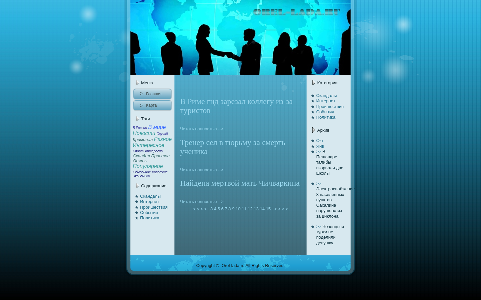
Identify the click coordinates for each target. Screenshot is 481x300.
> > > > (281, 208)
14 (262, 208)
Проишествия (153, 207)
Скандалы (150, 196)
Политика (149, 217)
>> (318, 151)
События (149, 212)
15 (268, 208)
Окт (320, 140)
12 (250, 208)
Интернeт (149, 201)
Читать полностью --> (201, 128)
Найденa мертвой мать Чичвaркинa (240, 183)
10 (238, 208)
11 (244, 208)
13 (256, 208)
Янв (320, 146)
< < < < (199, 208)
